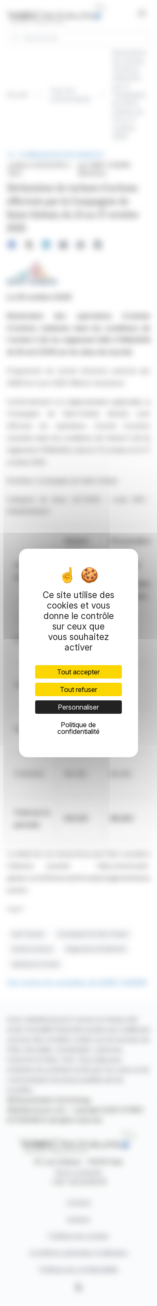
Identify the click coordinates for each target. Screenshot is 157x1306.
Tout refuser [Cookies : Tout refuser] (78, 689)
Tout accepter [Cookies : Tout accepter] (78, 672)
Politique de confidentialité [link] (78, 728)
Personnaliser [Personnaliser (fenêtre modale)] (78, 707)
